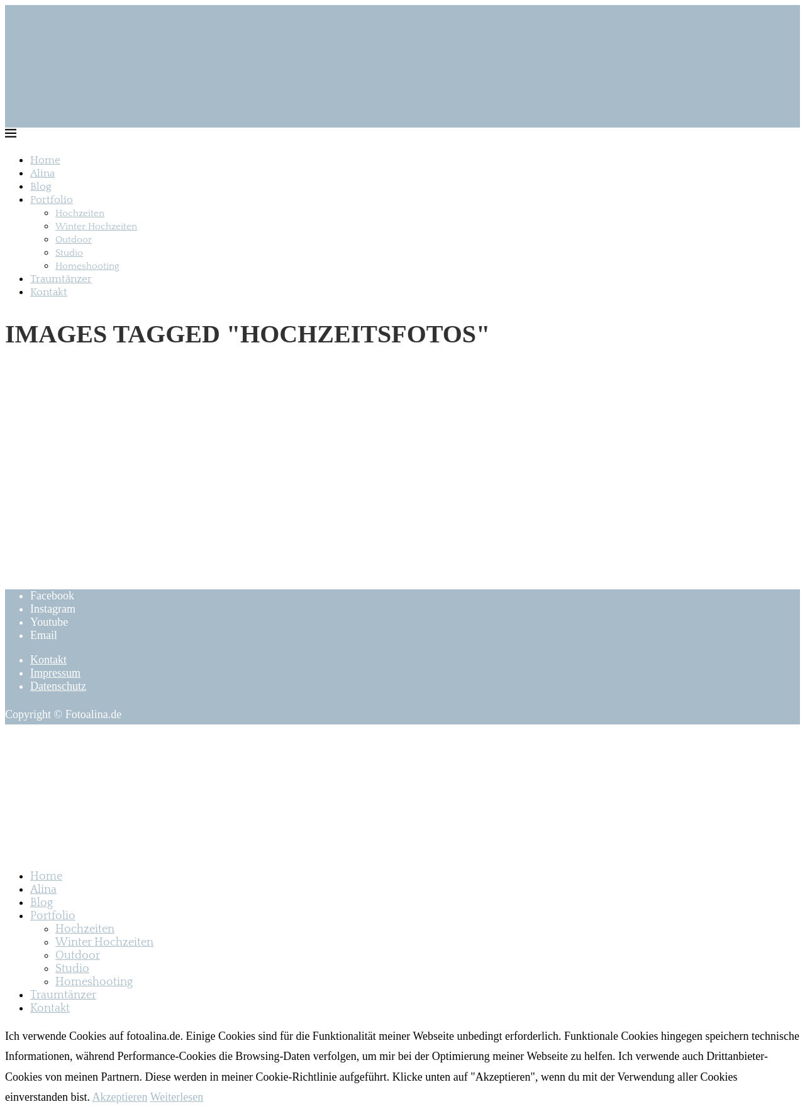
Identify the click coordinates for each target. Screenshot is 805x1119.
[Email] (43, 635)
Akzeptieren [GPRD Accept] (119, 1097)
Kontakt (48, 292)
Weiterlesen (177, 1097)
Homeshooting (87, 266)
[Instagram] (52, 609)
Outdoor (73, 239)
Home (45, 160)
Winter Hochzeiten (96, 226)
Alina (42, 173)
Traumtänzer (61, 279)
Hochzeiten (79, 213)
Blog (41, 186)
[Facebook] (52, 595)
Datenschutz (58, 686)
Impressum (55, 673)
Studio (69, 253)
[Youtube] (49, 622)
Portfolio (51, 199)
